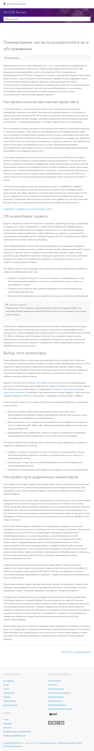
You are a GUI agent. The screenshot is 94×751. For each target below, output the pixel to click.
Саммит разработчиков (14, 735)
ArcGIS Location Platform (59, 693)
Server (6, 689)
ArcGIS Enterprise (16, 4)
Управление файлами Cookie (70, 743)
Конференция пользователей (17, 731)
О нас (6, 719)
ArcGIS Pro (53, 685)
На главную (8, 681)
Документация (10, 705)
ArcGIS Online (54, 681)
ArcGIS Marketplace (57, 705)
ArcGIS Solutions (55, 701)
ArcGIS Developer (56, 697)
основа (56, 65)
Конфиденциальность (47, 743)
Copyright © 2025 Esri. (12, 743)
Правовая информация (12, 746)
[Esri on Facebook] (54, 723)
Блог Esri (7, 727)
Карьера (7, 723)
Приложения (9, 701)
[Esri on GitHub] (58, 723)
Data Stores (8, 693)
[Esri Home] (53, 714)
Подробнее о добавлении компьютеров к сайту (27, 209)
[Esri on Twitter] (50, 723)
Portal (6, 685)
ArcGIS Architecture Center (60, 709)
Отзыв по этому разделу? (78, 652)
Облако (7, 697)
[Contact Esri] (62, 723)
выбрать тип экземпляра (40, 382)
